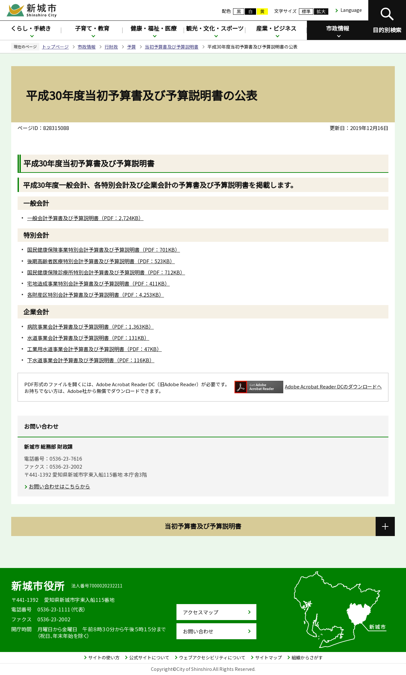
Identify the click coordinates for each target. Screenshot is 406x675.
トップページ (55, 46)
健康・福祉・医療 (153, 28)
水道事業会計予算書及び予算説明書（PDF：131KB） (88, 337)
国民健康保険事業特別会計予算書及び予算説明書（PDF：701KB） (103, 249)
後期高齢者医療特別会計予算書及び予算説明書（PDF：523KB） (101, 261)
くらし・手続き (31, 28)
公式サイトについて (149, 657)
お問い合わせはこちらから (59, 486)
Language (351, 10)
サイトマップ (268, 657)
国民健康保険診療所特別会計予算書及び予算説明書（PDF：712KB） (106, 272)
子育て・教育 (92, 28)
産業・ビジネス (276, 28)
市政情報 (337, 28)
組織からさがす (307, 657)
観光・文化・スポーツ (215, 28)
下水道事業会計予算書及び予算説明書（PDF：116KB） (90, 360)
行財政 (111, 46)
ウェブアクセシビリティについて (212, 657)
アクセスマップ (200, 612)
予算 (131, 46)
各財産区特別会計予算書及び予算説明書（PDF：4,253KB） (95, 294)
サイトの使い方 (104, 657)
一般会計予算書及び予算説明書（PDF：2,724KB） (85, 218)
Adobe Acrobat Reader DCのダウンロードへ (308, 387)
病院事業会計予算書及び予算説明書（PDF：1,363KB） (90, 326)
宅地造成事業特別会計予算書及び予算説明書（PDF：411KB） (98, 283)
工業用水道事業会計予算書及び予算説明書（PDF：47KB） (94, 349)
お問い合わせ (198, 631)
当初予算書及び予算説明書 (172, 46)
